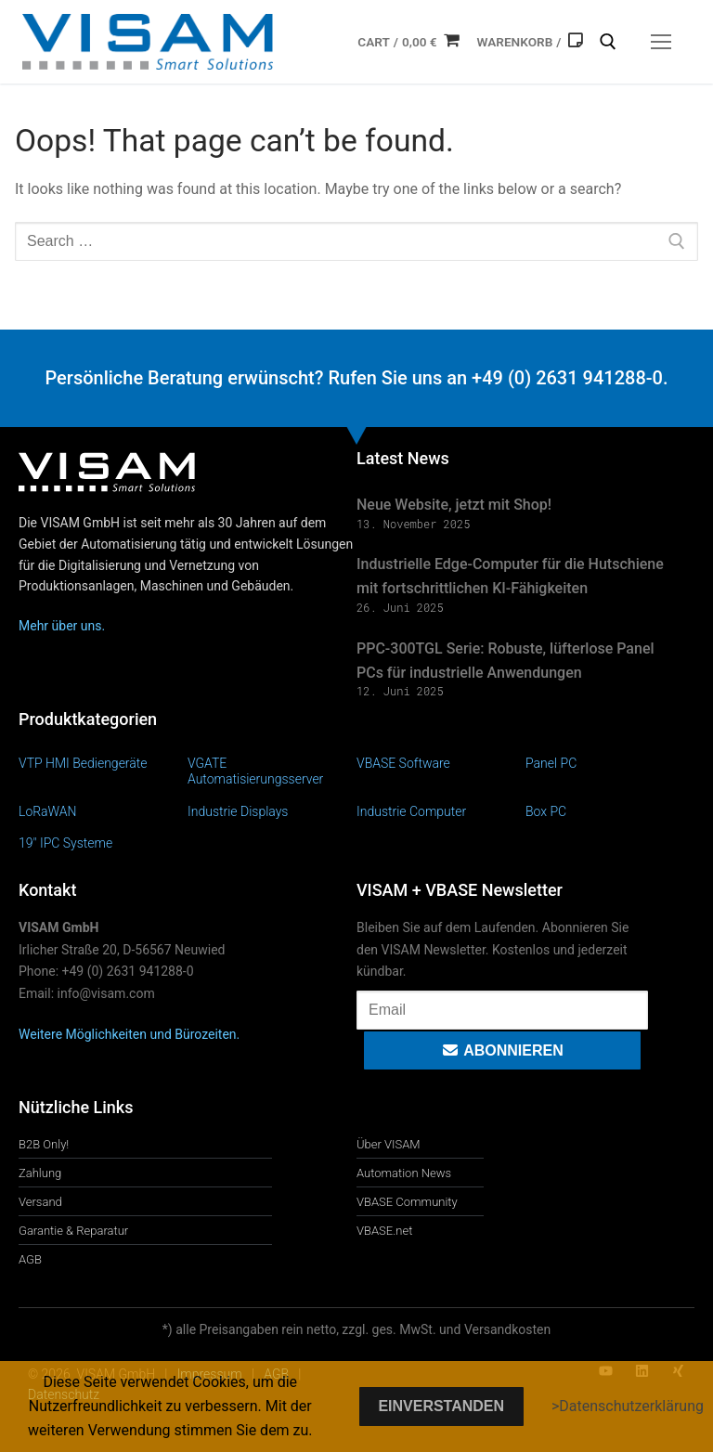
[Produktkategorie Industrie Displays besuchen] (272, 811)
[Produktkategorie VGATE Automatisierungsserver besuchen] (272, 770)
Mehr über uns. (62, 625)
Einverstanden (441, 1406)
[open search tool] (608, 41)
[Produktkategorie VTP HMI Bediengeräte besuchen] (103, 762)
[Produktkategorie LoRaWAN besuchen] (103, 811)
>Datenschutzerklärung (627, 1406)
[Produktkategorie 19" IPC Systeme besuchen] (103, 842)
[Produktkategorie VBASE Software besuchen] (440, 762)
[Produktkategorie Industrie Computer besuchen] (440, 811)
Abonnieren (502, 1050)
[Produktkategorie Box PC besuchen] (609, 811)
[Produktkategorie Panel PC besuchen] (609, 762)
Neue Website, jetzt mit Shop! (453, 504)
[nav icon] (661, 41)
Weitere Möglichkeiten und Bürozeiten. (129, 1034)
